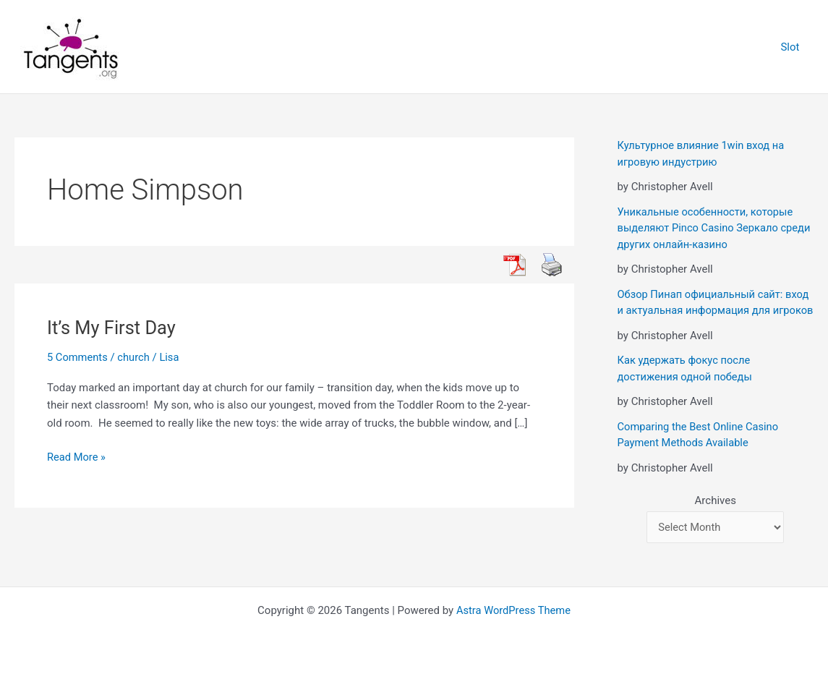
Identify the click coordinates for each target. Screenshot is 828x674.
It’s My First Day (113, 327)
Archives (715, 516)
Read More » (77, 457)
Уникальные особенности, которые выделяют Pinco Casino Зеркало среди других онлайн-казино (707, 228)
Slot (793, 47)
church (135, 357)
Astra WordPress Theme (513, 610)
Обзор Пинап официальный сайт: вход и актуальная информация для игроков (716, 310)
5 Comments (78, 357)
